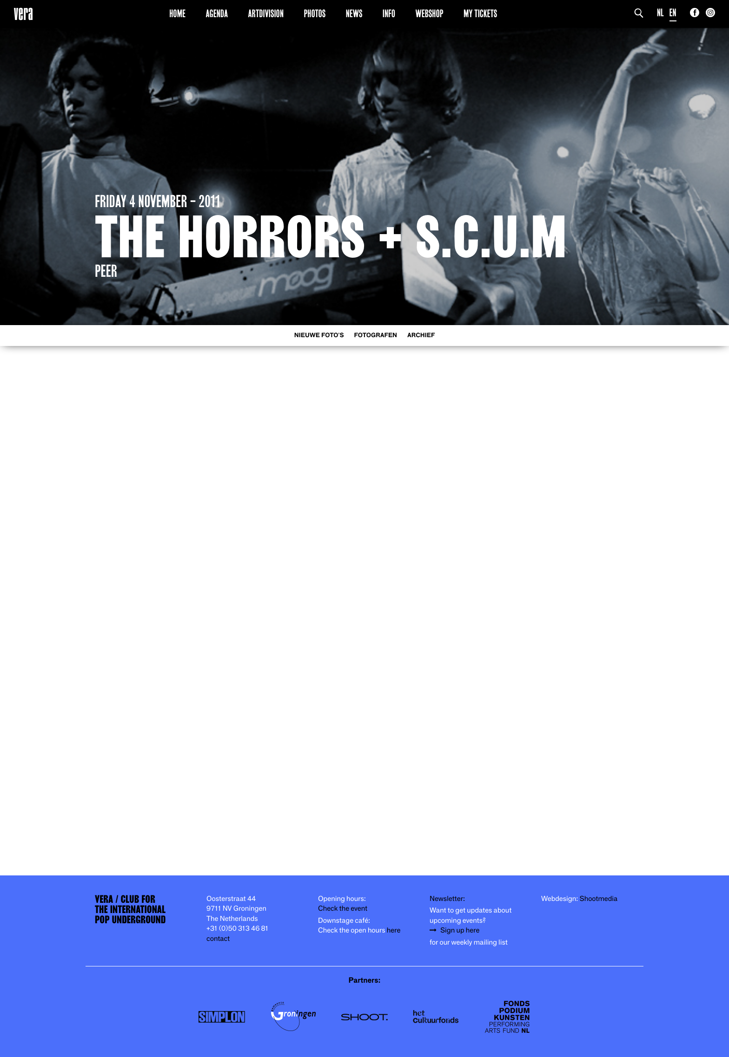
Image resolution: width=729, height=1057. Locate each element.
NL (660, 13)
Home (177, 13)
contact (218, 939)
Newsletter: (447, 899)
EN (672, 13)
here (394, 930)
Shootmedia (599, 899)
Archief (421, 335)
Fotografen (375, 335)
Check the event (342, 908)
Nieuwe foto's (319, 335)
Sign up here (459, 930)
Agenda (216, 13)
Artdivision (266, 13)
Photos (314, 13)
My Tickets (480, 13)
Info (389, 13)
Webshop (430, 13)
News (354, 13)
